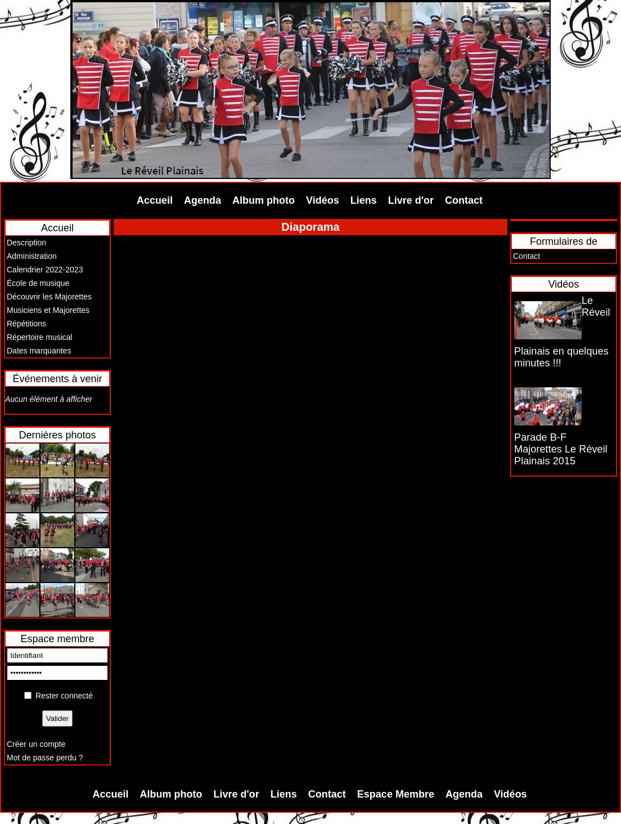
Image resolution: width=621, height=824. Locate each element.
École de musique (38, 283)
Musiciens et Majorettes (48, 310)
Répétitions (26, 323)
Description (26, 242)
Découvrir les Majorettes (49, 296)
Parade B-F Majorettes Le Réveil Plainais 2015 (561, 449)
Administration (32, 256)
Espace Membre (395, 794)
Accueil (155, 200)
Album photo (263, 200)
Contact (464, 200)
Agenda (202, 200)
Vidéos (322, 200)
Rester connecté (64, 695)
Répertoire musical (40, 337)
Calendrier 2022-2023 (45, 269)
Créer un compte (36, 744)
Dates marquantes (39, 350)
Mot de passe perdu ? (45, 757)
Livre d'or (411, 200)
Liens (363, 200)
